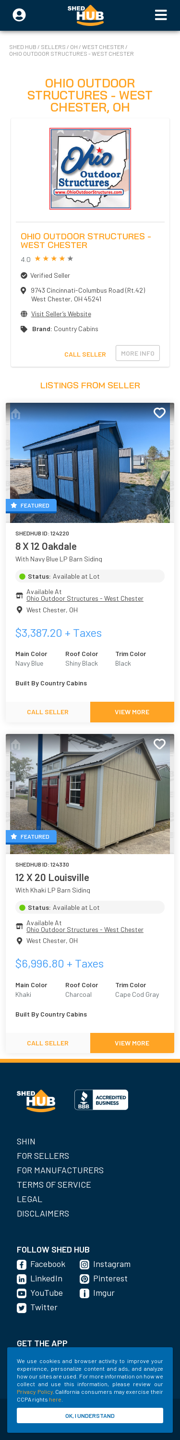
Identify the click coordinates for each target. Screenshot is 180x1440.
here (55, 1399)
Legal (29, 1198)
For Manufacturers (60, 1170)
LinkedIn (46, 1278)
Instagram (112, 1263)
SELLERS (54, 46)
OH (74, 46)
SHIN (26, 1141)
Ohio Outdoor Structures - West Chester (71, 53)
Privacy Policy (35, 1391)
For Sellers (43, 1155)
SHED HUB (23, 46)
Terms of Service (54, 1184)
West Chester (103, 46)
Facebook (47, 1263)
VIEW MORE (132, 712)
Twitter (44, 1307)
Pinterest (110, 1278)
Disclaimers (43, 1213)
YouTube (46, 1292)
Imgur (104, 1292)
